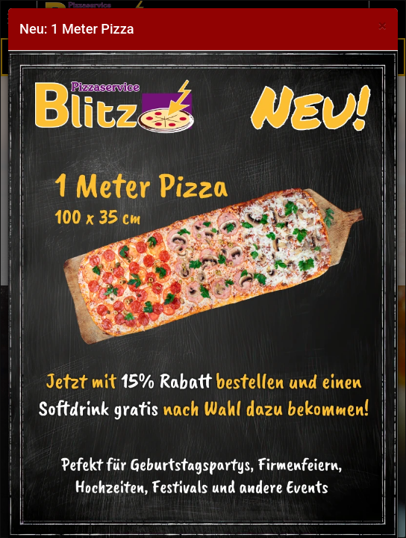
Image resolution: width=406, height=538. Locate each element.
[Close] (382, 26)
